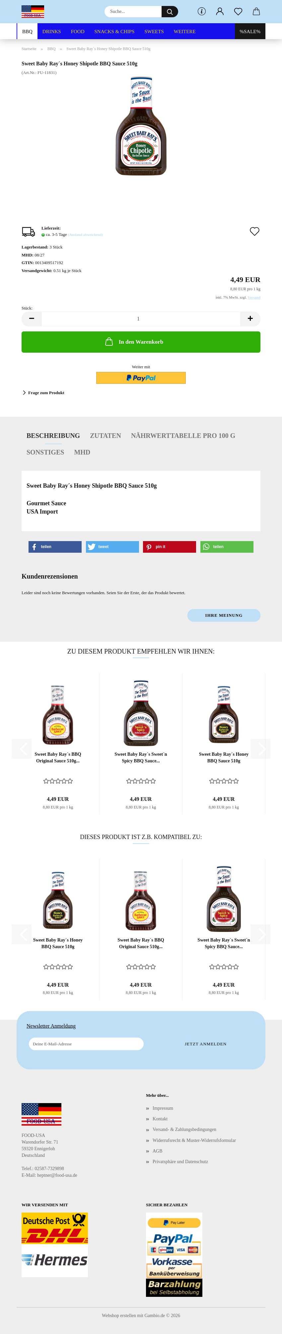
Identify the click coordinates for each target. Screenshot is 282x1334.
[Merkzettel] (238, 11)
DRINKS (51, 31)
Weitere (185, 31)
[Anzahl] (141, 319)
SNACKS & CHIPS (115, 31)
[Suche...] (170, 11)
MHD (82, 452)
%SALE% (250, 31)
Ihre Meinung (224, 615)
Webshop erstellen (119, 1315)
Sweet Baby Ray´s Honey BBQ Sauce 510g (224, 757)
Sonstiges (45, 452)
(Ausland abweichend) (85, 235)
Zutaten (105, 435)
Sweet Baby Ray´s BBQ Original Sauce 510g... (58, 757)
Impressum (163, 1108)
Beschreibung (53, 435)
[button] (220, 11)
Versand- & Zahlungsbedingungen (184, 1129)
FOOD (78, 31)
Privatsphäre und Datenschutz (180, 1161)
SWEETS (154, 31)
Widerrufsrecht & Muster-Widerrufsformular (194, 1140)
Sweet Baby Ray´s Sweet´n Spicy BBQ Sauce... (140, 757)
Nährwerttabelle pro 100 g (183, 435)
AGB (158, 1151)
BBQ (27, 31)
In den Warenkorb (133, 341)
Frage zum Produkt (46, 392)
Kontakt (160, 1118)
